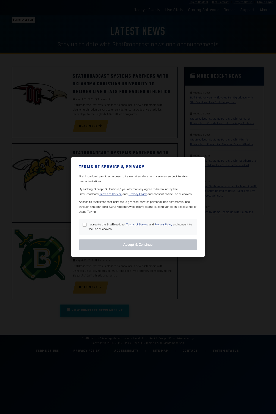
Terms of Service (110, 194)
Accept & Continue (138, 244)
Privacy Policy (138, 194)
